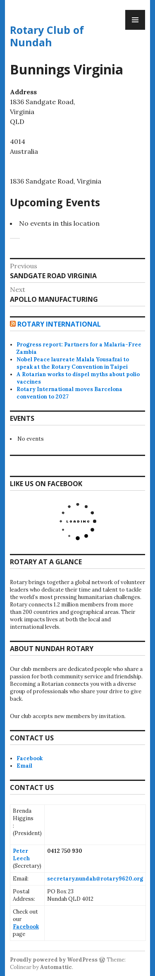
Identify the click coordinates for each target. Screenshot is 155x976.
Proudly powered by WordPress (54, 959)
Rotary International (59, 324)
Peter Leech (21, 854)
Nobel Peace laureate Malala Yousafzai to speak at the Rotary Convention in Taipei (73, 363)
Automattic (56, 967)
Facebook (30, 758)
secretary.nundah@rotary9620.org (95, 878)
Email (24, 765)
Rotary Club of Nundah (47, 36)
